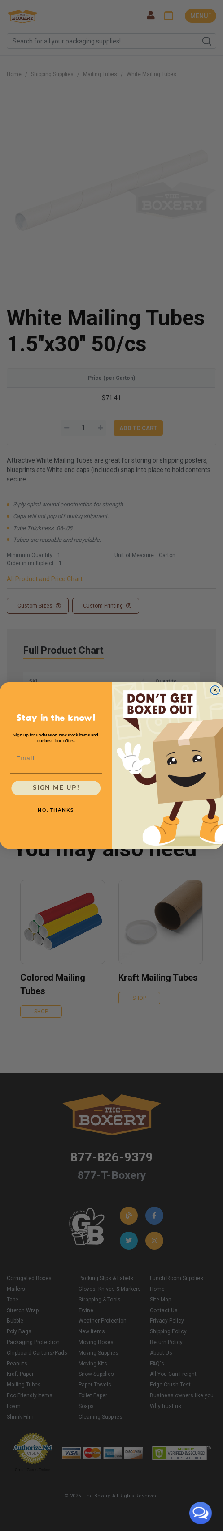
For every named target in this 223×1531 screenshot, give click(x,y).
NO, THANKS (55, 810)
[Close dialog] (214, 690)
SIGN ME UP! (55, 788)
